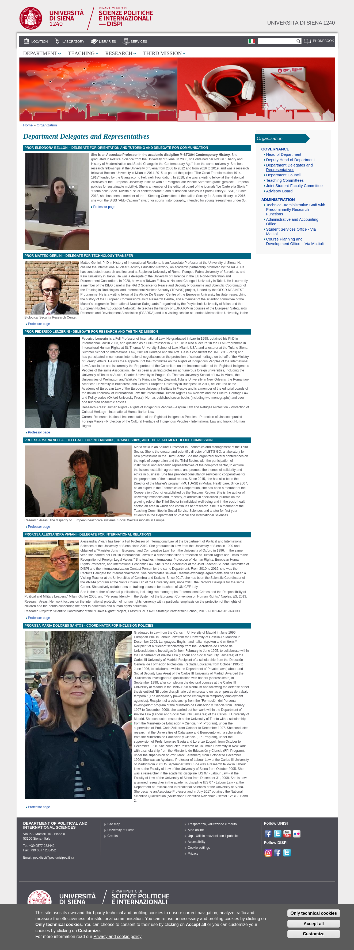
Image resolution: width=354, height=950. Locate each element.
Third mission (162, 53)
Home (28, 125)
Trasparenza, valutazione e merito (212, 824)
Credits (113, 836)
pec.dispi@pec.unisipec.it (53, 857)
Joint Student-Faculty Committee (294, 186)
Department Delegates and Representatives (289, 167)
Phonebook (323, 41)
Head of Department (283, 154)
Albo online (196, 830)
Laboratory (73, 42)
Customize (314, 937)
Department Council (283, 175)
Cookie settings (199, 848)
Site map (114, 824)
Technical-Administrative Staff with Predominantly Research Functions (295, 209)
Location (39, 42)
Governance (275, 149)
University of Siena (121, 830)
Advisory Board (279, 191)
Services (139, 42)
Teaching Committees (285, 180)
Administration (278, 199)
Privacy (193, 853)
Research (119, 53)
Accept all (314, 927)
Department (40, 53)
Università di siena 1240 (301, 23)
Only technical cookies (314, 916)
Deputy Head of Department (290, 160)
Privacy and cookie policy (117, 940)
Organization (47, 125)
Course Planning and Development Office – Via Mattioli (295, 241)
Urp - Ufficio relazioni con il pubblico (213, 836)
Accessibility (196, 842)
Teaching (81, 53)
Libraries (107, 42)
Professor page (104, 207)
